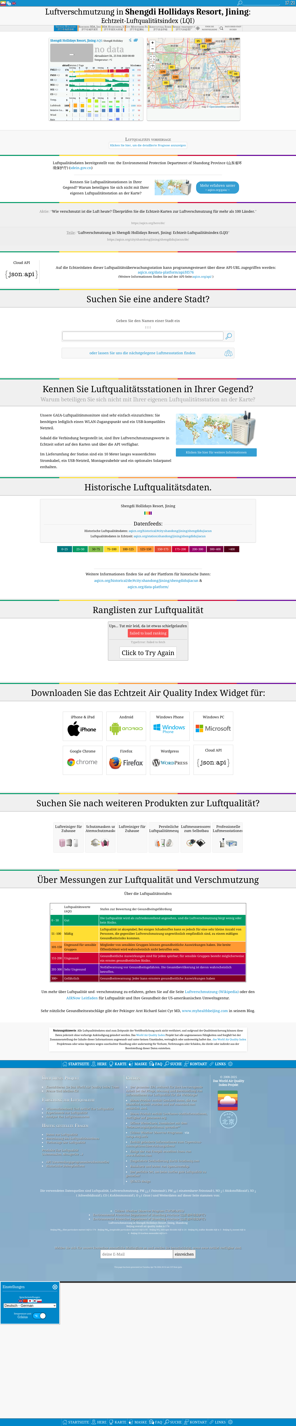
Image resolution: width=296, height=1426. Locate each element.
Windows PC (213, 770)
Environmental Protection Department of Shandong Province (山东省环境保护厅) (149, 1369)
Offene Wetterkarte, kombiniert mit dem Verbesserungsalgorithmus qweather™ (156, 1279)
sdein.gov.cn (80, 156)
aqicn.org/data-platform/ (148, 575)
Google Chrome (82, 804)
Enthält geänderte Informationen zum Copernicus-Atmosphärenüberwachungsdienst (164, 1298)
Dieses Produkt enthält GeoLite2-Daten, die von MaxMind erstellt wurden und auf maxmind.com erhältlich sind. (161, 1258)
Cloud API (213, 803)
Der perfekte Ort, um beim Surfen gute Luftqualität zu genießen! (166, 1328)
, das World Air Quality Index (229, 1193)
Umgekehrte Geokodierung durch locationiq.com (164, 1315)
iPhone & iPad (82, 770)
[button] (175, 68)
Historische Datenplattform (65, 1320)
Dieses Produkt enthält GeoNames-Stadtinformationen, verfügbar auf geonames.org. (166, 1269)
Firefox (126, 804)
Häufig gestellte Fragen (65, 1279)
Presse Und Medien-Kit (62, 1245)
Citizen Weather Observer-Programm (156, 1286)
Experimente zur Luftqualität (66, 1267)
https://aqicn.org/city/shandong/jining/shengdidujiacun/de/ (148, 228)
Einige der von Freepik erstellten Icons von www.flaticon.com (158, 1307)
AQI (76, 29)
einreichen (184, 1408)
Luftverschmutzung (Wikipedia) (212, 1145)
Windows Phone (169, 770)
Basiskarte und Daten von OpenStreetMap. (160, 1320)
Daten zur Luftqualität (62, 1288)
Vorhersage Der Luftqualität (65, 1296)
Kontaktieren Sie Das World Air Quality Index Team (82, 1241)
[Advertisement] (148, 612)
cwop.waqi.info (137, 1290)
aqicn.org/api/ (202, 265)
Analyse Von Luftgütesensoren (67, 1270)
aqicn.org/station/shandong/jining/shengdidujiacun (170, 525)
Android (126, 770)
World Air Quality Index (150, 1189)
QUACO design (140, 1335)
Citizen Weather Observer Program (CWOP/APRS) (149, 1365)
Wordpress (169, 804)
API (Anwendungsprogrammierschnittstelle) (77, 1316)
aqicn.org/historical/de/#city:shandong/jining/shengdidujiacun (146, 569)
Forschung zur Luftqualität (68, 1254)
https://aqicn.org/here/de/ (148, 212)
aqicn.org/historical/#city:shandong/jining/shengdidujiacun (170, 520)
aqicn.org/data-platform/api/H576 (166, 261)
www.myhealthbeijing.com (205, 1164)
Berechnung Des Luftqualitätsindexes (72, 1292)
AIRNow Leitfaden (82, 1152)
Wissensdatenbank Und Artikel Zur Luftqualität (79, 1263)
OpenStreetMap (217, 95)
